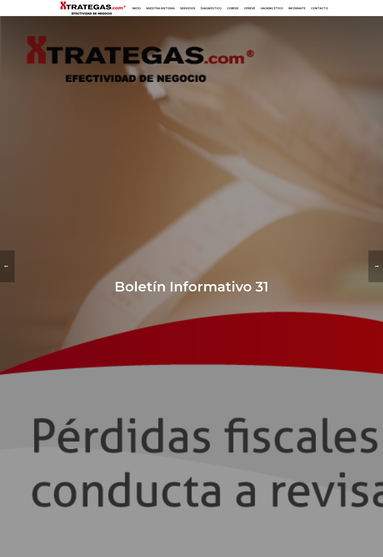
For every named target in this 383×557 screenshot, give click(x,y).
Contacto (319, 8)
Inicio (136, 8)
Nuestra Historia (160, 8)
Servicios (187, 8)
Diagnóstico (211, 8)
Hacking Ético (272, 8)
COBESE (233, 8)
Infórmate (297, 8)
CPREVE (249, 8)
